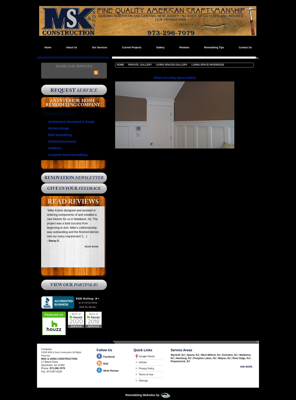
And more (246, 366)
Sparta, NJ (193, 355)
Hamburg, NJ (184, 358)
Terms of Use (146, 374)
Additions (55, 148)
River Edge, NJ (241, 358)
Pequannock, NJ (180, 361)
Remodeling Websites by (147, 395)
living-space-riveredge (208, 64)
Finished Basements (62, 141)
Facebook (109, 356)
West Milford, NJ (211, 355)
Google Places (147, 356)
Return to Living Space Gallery (175, 77)
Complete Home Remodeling (68, 155)
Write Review (110, 370)
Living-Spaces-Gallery (171, 64)
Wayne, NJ (224, 358)
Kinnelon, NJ (230, 355)
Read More (91, 246)
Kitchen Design (58, 128)
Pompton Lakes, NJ (205, 358)
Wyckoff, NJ (178, 355)
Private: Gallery (140, 64)
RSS (105, 363)
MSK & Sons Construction (59, 358)
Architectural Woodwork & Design (71, 121)
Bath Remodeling (60, 135)
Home (120, 64)
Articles (143, 362)
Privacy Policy (146, 368)
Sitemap (143, 380)
